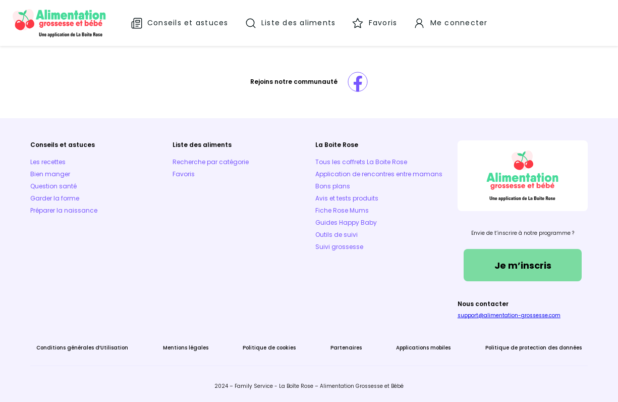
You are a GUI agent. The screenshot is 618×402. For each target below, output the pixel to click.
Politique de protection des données (533, 347)
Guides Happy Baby (346, 222)
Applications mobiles (423, 347)
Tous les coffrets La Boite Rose (361, 162)
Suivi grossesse (339, 246)
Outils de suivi (336, 234)
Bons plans (332, 186)
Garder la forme (54, 198)
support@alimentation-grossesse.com (509, 315)
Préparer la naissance (63, 210)
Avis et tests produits (346, 198)
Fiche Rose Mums (342, 210)
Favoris (184, 174)
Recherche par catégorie (211, 162)
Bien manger (50, 174)
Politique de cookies (269, 347)
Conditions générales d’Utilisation (82, 347)
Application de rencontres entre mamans (378, 174)
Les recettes (48, 162)
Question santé (53, 186)
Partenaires (346, 347)
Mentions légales (185, 347)
